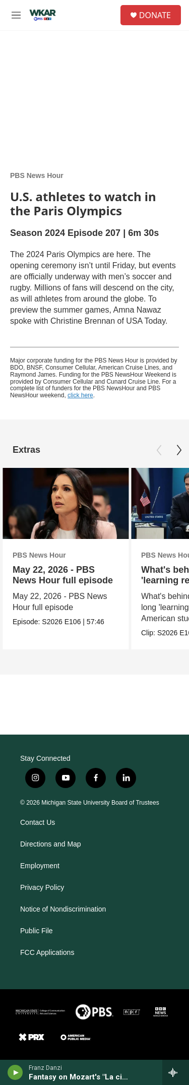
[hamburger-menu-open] (16, 15)
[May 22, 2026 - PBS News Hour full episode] (66, 503)
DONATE (155, 15)
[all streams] (175, 1072)
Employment (39, 866)
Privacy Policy (42, 887)
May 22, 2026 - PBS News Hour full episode (63, 575)
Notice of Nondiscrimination (63, 909)
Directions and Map (50, 844)
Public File (36, 931)
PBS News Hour (37, 175)
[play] (15, 1072)
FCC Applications (47, 952)
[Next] (179, 450)
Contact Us (37, 822)
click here (80, 395)
